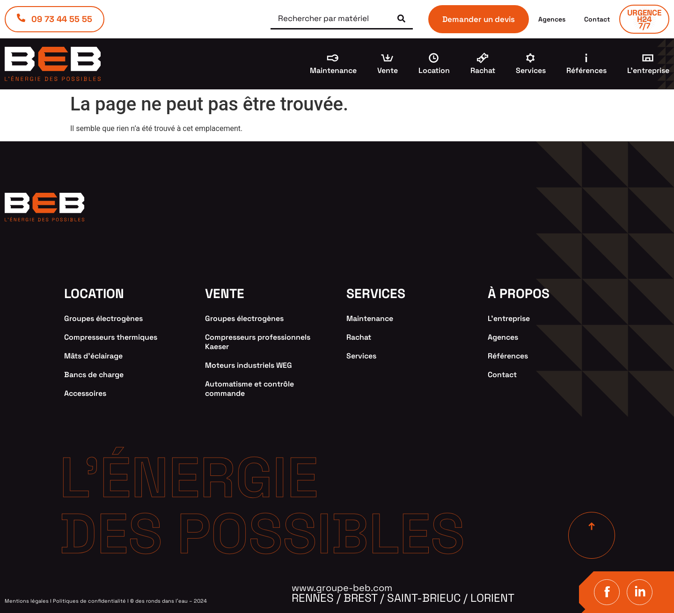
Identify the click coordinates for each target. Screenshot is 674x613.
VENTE (224, 293)
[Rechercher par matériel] (328, 19)
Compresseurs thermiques (110, 337)
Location (434, 70)
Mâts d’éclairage (93, 356)
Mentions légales (27, 601)
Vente (387, 70)
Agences (551, 19)
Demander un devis (478, 19)
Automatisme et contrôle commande (249, 388)
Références (586, 70)
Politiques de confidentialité (89, 601)
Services (531, 70)
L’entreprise (648, 70)
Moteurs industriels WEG (248, 365)
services (375, 293)
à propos (518, 293)
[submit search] (401, 18)
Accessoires (85, 393)
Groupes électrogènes (103, 318)
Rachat (482, 70)
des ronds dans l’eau (161, 601)
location (94, 293)
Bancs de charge (94, 374)
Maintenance (333, 70)
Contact (597, 19)
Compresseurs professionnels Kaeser (257, 341)
